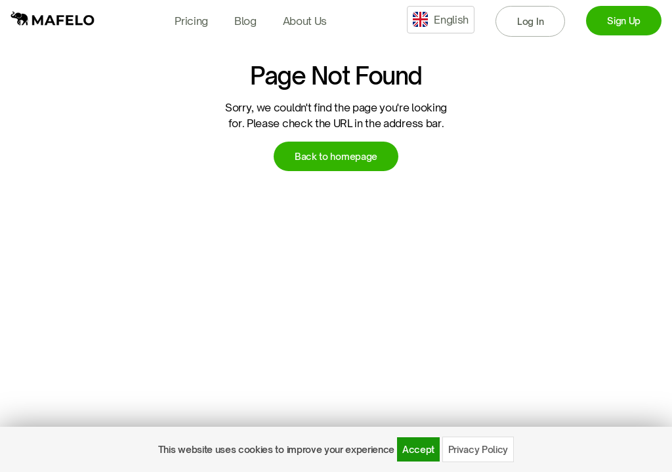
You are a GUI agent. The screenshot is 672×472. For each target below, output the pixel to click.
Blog (245, 21)
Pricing (191, 21)
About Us (305, 21)
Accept (418, 449)
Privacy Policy (478, 449)
